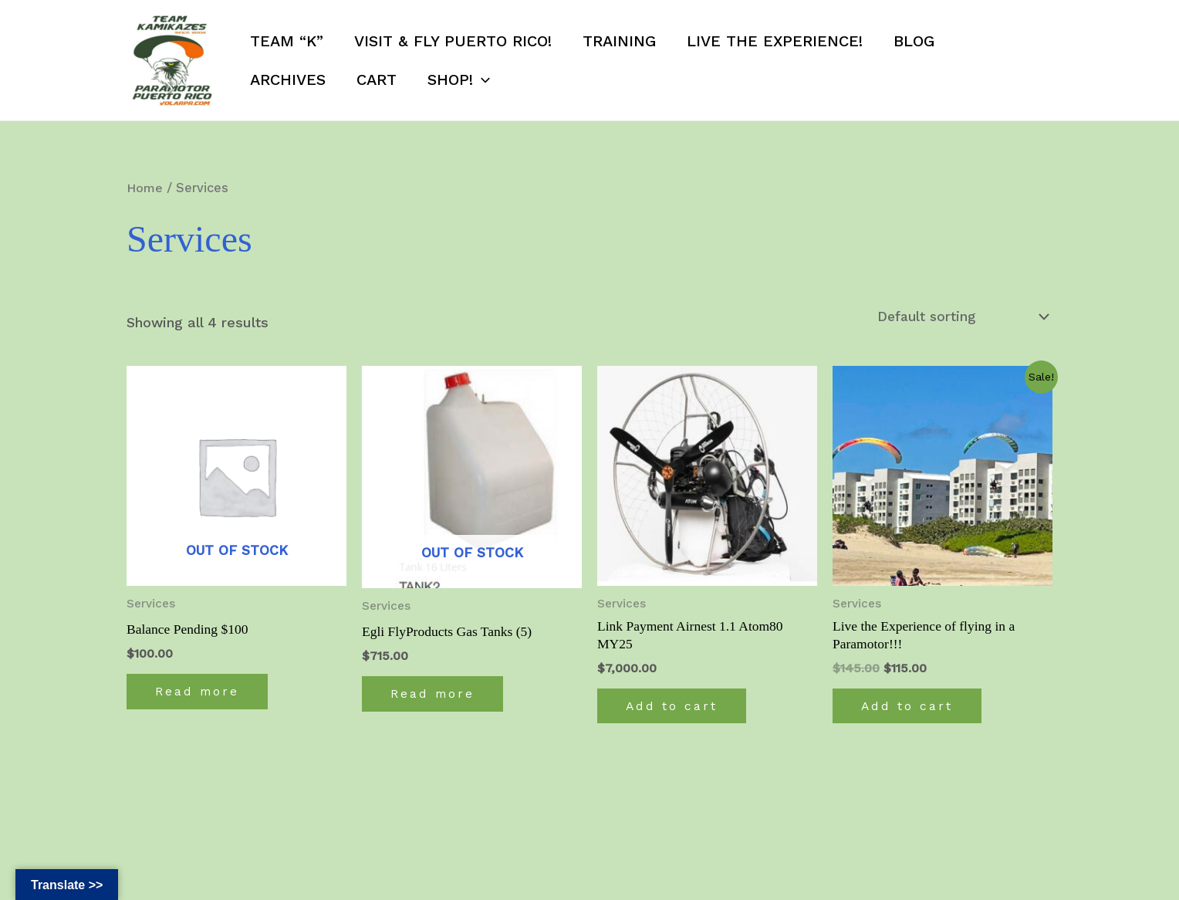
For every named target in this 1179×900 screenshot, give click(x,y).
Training (619, 41)
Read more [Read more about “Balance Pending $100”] (200, 693)
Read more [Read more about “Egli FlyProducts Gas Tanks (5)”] (435, 696)
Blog (914, 41)
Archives (288, 79)
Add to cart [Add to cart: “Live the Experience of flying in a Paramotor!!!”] (909, 708)
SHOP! (458, 79)
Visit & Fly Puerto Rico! (453, 41)
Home (145, 188)
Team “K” (286, 41)
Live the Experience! (775, 41)
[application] (481, 79)
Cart (376, 79)
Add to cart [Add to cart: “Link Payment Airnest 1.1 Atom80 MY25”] (674, 708)
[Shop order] (960, 317)
